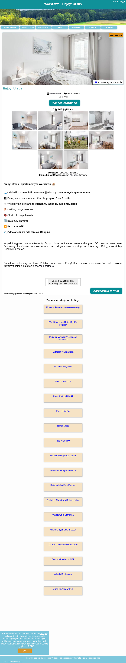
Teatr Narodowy (63, 441)
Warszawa (116, 35)
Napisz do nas (94, 658)
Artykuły (109, 27)
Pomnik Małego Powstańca (63, 455)
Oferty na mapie (27, 27)
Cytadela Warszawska (63, 352)
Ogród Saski (63, 426)
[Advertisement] (63, 629)
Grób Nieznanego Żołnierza (63, 470)
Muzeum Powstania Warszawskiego (63, 307)
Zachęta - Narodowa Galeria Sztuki (63, 500)
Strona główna (10, 27)
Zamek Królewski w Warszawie (63, 544)
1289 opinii (73, 175)
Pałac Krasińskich (63, 381)
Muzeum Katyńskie (63, 366)
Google (43, 633)
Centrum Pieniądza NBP (62, 559)
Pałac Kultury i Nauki (63, 396)
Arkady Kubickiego (63, 574)
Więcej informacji (64, 103)
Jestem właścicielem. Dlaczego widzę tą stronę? (63, 282)
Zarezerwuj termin (106, 291)
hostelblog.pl (119, 1)
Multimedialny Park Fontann (63, 485)
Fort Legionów (63, 411)
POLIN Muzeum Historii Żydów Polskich (63, 323)
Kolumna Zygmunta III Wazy (63, 530)
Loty (60, 27)
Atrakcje (92, 27)
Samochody (77, 27)
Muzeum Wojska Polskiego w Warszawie (63, 338)
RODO (31, 646)
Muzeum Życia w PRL (63, 589)
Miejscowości (43, 27)
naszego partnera (44, 266)
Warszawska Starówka (63, 515)
